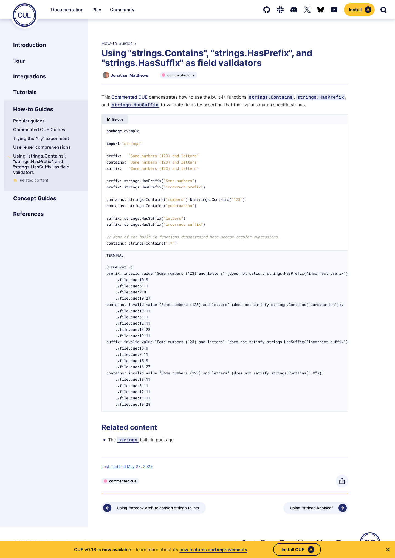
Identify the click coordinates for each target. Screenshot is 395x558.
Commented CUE (129, 97)
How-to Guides (116, 43)
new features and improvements (213, 549)
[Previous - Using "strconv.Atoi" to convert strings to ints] (153, 508)
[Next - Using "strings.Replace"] (315, 508)
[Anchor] (100, 427)
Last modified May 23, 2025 (127, 466)
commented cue (181, 75)
